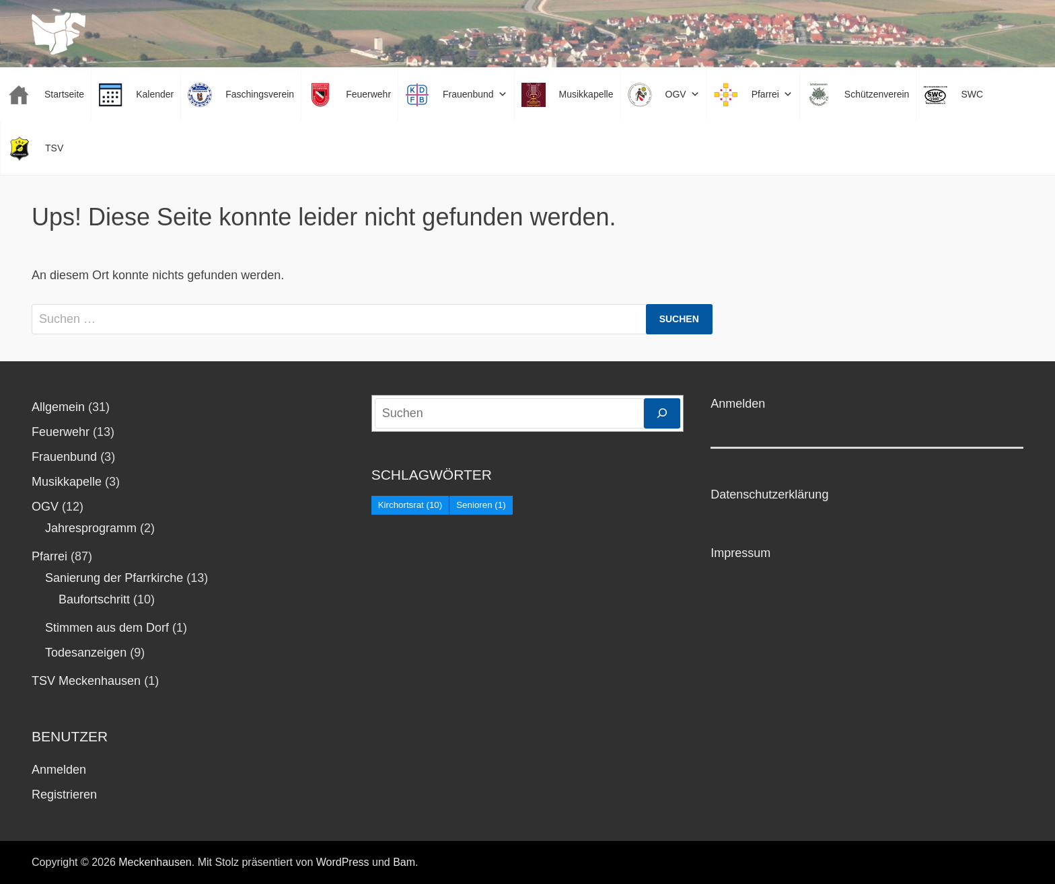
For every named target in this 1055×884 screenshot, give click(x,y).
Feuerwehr (60, 432)
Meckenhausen (155, 862)
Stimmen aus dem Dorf (107, 627)
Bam (404, 862)
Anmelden (59, 769)
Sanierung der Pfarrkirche (114, 578)
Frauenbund (64, 457)
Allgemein (58, 407)
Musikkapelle (67, 481)
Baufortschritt (94, 599)
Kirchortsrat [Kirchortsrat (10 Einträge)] (410, 505)
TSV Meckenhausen (86, 681)
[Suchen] (662, 413)
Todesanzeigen (85, 652)
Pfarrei (49, 556)
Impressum (740, 553)
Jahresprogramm (91, 528)
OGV (45, 506)
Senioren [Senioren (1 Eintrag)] (480, 505)
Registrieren (64, 794)
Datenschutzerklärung (769, 494)
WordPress (342, 862)
